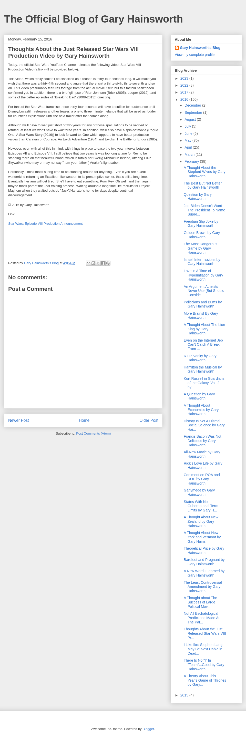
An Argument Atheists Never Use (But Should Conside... (204, 290)
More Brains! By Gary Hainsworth (201, 315)
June (188, 133)
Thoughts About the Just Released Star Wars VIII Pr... (205, 633)
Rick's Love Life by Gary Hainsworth (203, 465)
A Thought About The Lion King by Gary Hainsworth (204, 329)
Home (84, 420)
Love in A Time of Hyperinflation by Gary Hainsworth (203, 275)
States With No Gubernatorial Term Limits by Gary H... (201, 506)
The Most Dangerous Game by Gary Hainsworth (200, 248)
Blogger (148, 729)
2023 (184, 78)
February (192, 161)
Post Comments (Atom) (93, 433)
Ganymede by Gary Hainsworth (199, 492)
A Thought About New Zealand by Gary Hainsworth (201, 521)
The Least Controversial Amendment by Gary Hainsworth (203, 586)
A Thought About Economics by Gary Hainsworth (201, 409)
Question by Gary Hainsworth (198, 196)
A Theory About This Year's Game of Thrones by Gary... (205, 680)
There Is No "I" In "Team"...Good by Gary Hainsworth (204, 664)
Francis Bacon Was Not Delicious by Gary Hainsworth (202, 440)
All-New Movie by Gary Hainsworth (202, 454)
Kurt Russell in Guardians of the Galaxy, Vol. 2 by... (204, 382)
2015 (184, 695)
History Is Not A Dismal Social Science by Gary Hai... (204, 425)
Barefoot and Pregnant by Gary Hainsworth (204, 562)
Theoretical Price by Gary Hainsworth (204, 550)
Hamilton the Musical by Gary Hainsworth (203, 369)
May (188, 140)
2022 (184, 85)
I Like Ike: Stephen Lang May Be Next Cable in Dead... (203, 649)
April (188, 147)
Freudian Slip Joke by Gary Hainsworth (201, 223)
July (188, 126)
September (193, 112)
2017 (184, 92)
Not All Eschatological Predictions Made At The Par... (202, 617)
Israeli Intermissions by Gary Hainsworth (202, 262)
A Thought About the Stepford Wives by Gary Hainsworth (204, 172)
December (193, 105)
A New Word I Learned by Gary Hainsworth (204, 573)
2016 (184, 99)
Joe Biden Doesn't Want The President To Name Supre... (204, 210)
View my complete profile (194, 55)
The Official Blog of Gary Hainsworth (93, 19)
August (190, 119)
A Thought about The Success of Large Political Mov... (200, 602)
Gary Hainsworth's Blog (200, 48)
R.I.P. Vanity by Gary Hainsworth (200, 358)
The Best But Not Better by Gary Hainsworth (203, 185)
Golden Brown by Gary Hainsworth (202, 235)
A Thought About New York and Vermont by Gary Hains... (202, 537)
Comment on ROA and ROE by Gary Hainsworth (202, 479)
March (190, 154)
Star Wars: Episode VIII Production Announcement (45, 223)
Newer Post (18, 420)
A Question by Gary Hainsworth (199, 396)
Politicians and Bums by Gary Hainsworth (203, 304)
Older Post (148, 420)
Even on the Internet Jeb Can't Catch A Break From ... (203, 344)
